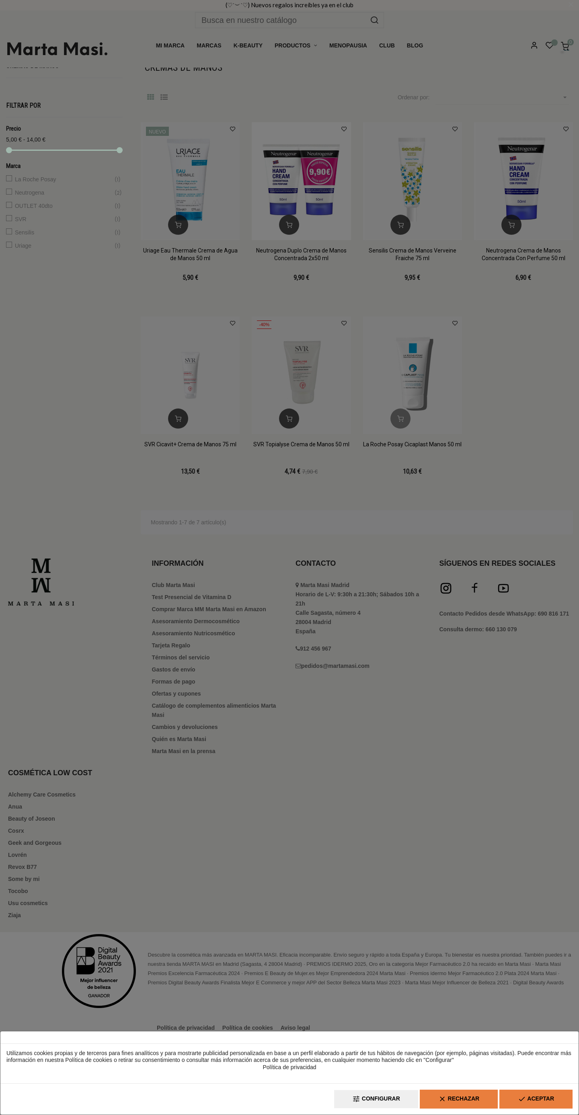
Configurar (376, 1099)
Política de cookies (88, 1060)
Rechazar (458, 1099)
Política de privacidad (289, 1067)
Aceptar (536, 1099)
